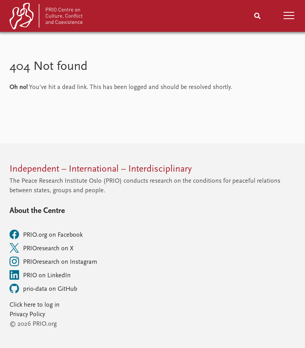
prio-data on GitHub (43, 288)
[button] (289, 16)
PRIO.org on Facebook (46, 234)
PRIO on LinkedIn (40, 275)
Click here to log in (35, 305)
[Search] (257, 16)
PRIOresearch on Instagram (53, 261)
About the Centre (37, 211)
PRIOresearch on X (41, 248)
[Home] (47, 18)
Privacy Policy (27, 314)
